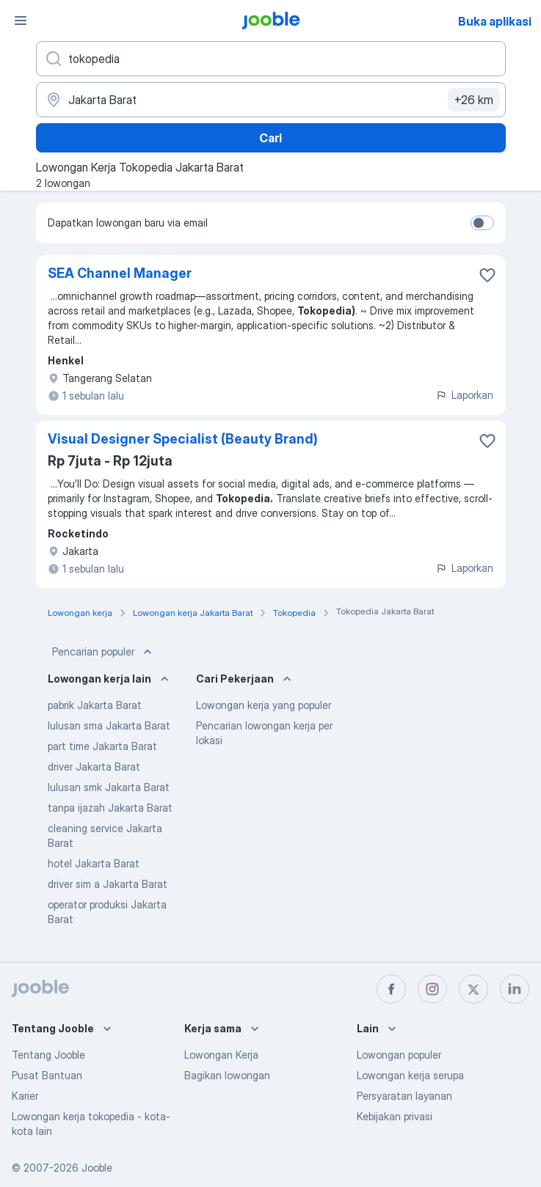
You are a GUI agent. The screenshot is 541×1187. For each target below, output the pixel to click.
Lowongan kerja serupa (410, 1075)
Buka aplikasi (494, 21)
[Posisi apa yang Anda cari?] (271, 58)
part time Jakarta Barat (102, 746)
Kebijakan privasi (394, 1116)
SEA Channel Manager (120, 273)
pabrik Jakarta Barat (95, 705)
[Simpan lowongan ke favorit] (487, 275)
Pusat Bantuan (47, 1075)
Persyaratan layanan (404, 1095)
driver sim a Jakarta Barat (107, 884)
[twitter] (473, 989)
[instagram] (432, 989)
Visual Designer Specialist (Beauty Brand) (183, 438)
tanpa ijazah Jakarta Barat (110, 807)
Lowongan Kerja (221, 1054)
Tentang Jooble (48, 1054)
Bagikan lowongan (227, 1075)
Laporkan (464, 395)
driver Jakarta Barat (94, 766)
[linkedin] (514, 989)
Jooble (96, 1167)
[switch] (482, 223)
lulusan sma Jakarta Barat (109, 725)
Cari (270, 138)
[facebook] (391, 989)
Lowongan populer (399, 1054)
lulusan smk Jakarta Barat (109, 787)
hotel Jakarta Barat (93, 863)
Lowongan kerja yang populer (263, 705)
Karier (25, 1095)
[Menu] (20, 20)
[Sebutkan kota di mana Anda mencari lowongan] (271, 99)
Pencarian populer (103, 651)
